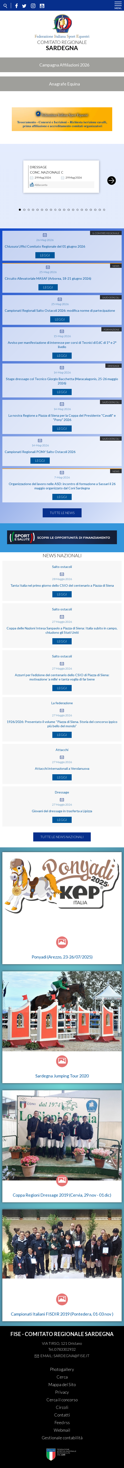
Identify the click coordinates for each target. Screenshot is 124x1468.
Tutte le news (62, 513)
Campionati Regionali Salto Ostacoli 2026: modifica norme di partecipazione (60, 310)
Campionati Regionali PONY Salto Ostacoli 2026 (40, 452)
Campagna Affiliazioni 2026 (64, 64)
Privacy (62, 1392)
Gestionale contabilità (62, 1437)
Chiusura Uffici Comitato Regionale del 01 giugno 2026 (45, 246)
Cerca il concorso (62, 1399)
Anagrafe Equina (64, 83)
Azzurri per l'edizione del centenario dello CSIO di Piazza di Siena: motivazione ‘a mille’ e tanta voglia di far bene (62, 677)
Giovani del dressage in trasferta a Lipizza (62, 811)
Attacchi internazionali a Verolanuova (62, 768)
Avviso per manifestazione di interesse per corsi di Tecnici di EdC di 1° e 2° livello (62, 344)
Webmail (62, 1430)
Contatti (62, 1414)
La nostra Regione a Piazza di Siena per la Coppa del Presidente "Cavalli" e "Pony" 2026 (62, 417)
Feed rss (62, 1422)
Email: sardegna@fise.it (64, 1355)
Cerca (62, 1376)
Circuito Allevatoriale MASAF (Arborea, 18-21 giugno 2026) (48, 278)
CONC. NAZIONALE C (46, 172)
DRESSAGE (38, 167)
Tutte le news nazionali (62, 837)
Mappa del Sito (62, 1384)
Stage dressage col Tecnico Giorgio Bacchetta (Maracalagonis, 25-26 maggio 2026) (62, 381)
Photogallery (62, 1369)
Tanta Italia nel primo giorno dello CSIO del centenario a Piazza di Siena (62, 585)
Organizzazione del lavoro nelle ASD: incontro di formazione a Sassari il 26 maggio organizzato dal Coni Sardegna (62, 486)
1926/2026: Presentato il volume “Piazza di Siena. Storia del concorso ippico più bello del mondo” (62, 724)
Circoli (62, 1407)
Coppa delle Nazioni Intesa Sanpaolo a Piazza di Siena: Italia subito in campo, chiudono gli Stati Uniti (62, 630)
